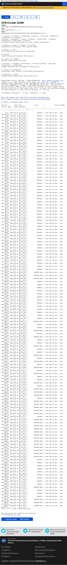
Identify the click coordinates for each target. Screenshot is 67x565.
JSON (21, 17)
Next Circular (25, 519)
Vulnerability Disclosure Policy (44, 556)
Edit (35, 17)
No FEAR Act (5, 556)
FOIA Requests (39, 547)
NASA (43, 541)
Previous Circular (10, 519)
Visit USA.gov (40, 561)
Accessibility (5, 550)
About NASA (5, 547)
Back (5, 17)
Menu (64, 4)
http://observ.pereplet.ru (52, 80)
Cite (27, 17)
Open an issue (36, 532)
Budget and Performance (9, 553)
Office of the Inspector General (44, 550)
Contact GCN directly (12, 533)
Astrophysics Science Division (28, 541)
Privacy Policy (39, 553)
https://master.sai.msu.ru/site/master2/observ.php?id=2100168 (25, 99)
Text (14, 17)
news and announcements (44, 7)
